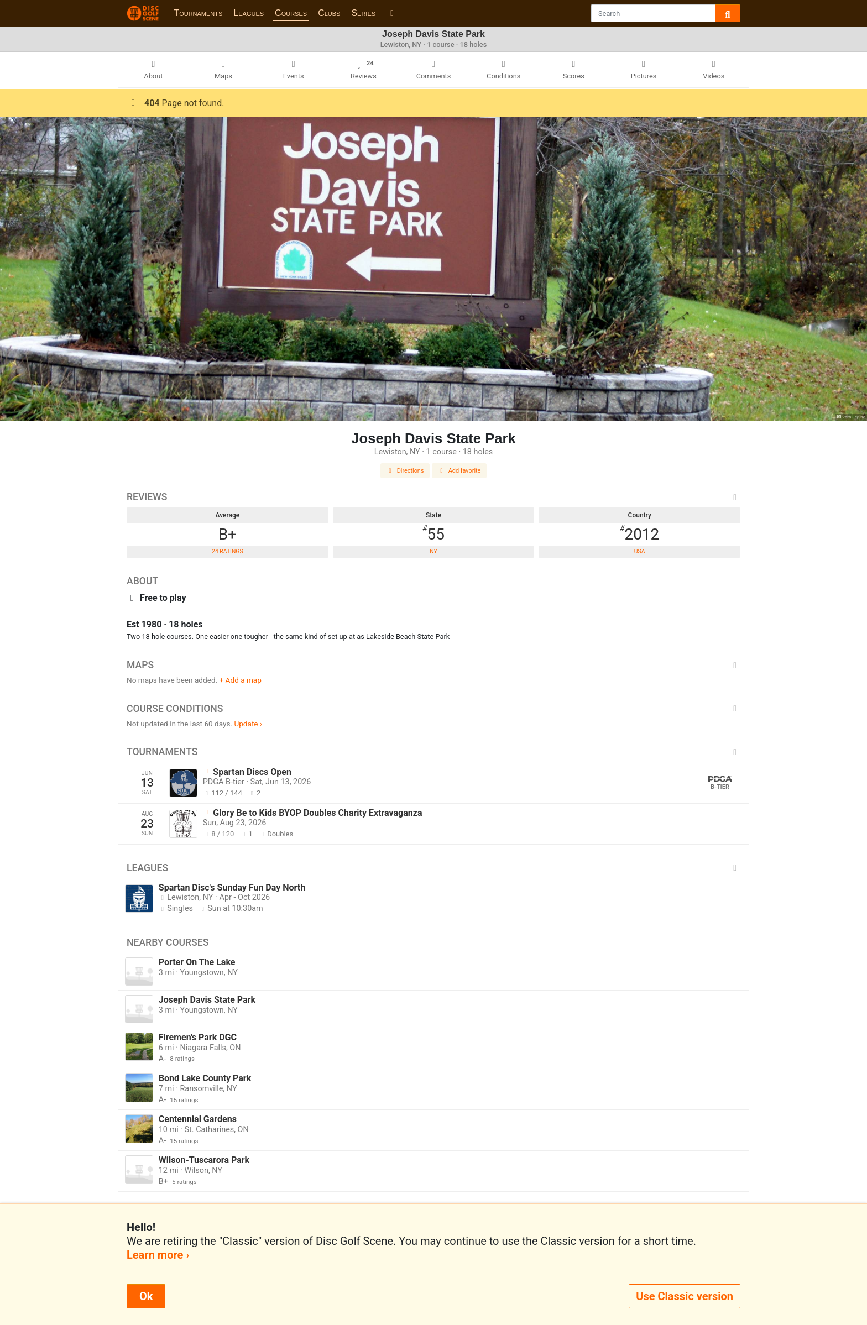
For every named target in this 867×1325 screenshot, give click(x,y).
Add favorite (459, 470)
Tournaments (198, 13)
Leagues (248, 13)
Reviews (433, 496)
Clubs (329, 13)
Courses (291, 13)
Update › (248, 723)
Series (363, 13)
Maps (433, 665)
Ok (146, 1296)
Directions (405, 470)
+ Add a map (241, 679)
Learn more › (158, 1254)
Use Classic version (684, 1296)
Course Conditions (433, 708)
